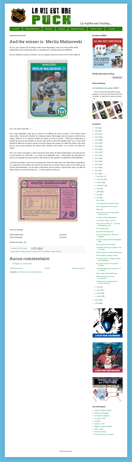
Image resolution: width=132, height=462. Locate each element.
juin (98, 195)
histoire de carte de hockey (28, 251)
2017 (97, 155)
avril (98, 287)
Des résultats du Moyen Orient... (107, 255)
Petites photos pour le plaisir (104, 434)
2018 (97, 152)
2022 (97, 140)
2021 (97, 143)
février (99, 293)
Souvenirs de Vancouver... (105, 232)
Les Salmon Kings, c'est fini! (106, 220)
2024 (97, 134)
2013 (97, 167)
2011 (97, 174)
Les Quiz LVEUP (100, 418)
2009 (97, 303)
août (98, 188)
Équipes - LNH (99, 424)
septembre (100, 185)
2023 (97, 137)
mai (98, 198)
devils (17, 251)
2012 (97, 170)
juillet (99, 192)
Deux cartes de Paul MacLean (106, 273)
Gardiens (97, 421)
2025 (97, 131)
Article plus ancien (78, 268)
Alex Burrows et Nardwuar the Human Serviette (106, 282)
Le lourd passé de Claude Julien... (108, 203)
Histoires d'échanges (101, 413)
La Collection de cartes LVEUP (105, 88)
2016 (97, 158)
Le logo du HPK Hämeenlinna (106, 217)
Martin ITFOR (17, 248)
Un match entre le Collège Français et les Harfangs (108, 259)
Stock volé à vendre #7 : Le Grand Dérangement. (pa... (108, 224)
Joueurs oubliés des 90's (102, 410)
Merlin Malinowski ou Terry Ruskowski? (105, 277)
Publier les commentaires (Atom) (30, 272)
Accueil (47, 268)
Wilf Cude (99, 209)
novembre (100, 179)
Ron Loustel (100, 200)
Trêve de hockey (100, 432)
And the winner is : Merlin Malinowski (109, 252)
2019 (97, 149)
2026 (97, 128)
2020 (97, 146)
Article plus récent (16, 268)
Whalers (58, 251)
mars (99, 290)
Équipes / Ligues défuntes (103, 426)
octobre (99, 182)
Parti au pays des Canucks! (105, 244)
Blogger (69, 451)
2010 (97, 300)
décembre (100, 176)
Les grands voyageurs (102, 416)
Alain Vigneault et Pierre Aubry (106, 206)
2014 (97, 164)
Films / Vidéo (98, 429)
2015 (97, 161)
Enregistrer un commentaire (22, 264)
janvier (99, 296)
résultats (46, 251)
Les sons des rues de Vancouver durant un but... (107, 213)
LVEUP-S (40, 251)
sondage (52, 251)
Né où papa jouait (102, 228)
